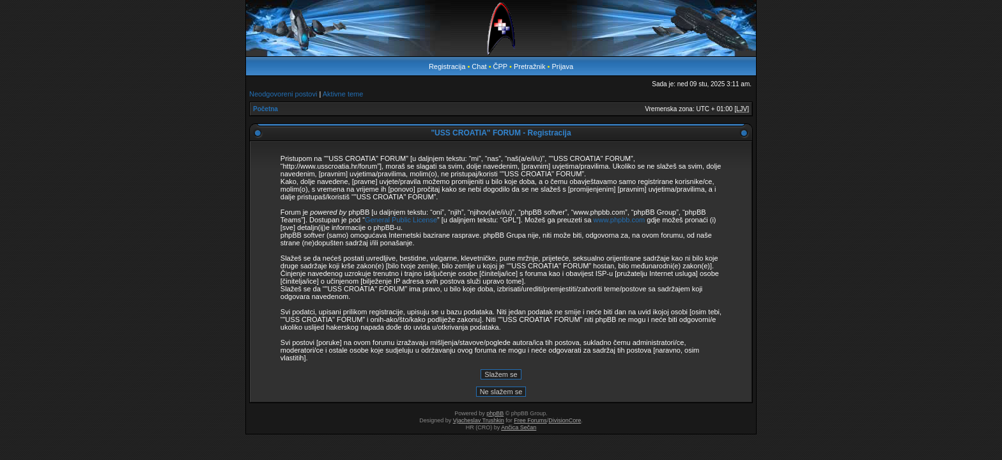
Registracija (447, 66)
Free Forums (530, 420)
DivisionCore (564, 420)
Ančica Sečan (518, 427)
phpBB (495, 413)
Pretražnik (530, 66)
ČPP (500, 66)
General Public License (401, 220)
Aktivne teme (343, 94)
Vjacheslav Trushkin (478, 420)
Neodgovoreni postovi (283, 94)
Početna (265, 108)
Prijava (562, 66)
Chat (480, 66)
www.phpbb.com (619, 220)
